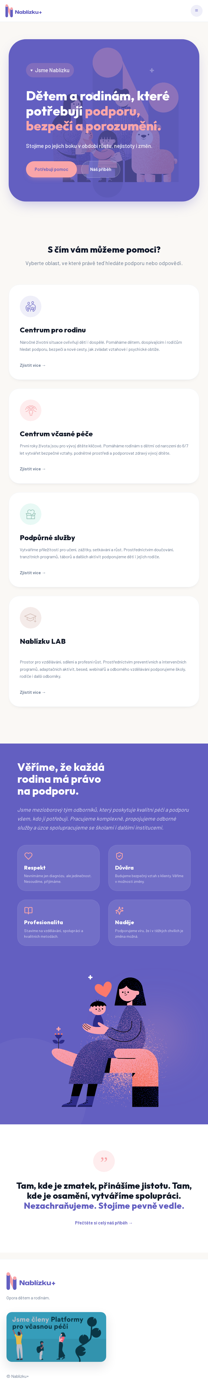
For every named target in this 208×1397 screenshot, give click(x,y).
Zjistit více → (33, 365)
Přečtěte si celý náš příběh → (104, 1222)
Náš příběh (100, 169)
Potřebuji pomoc (51, 169)
